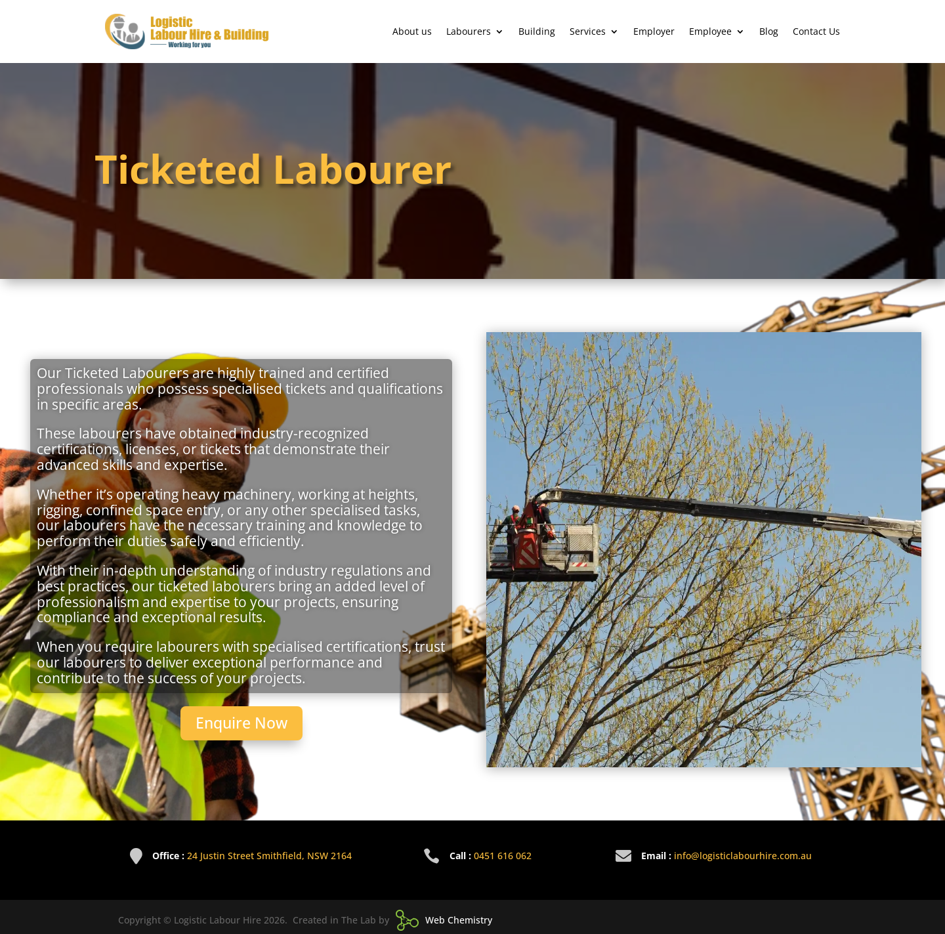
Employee (710, 31)
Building (536, 31)
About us (412, 31)
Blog (768, 31)
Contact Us (816, 31)
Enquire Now (241, 722)
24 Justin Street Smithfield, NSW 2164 (269, 855)
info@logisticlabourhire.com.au (743, 855)
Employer (654, 31)
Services (588, 31)
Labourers (468, 31)
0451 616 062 (503, 855)
